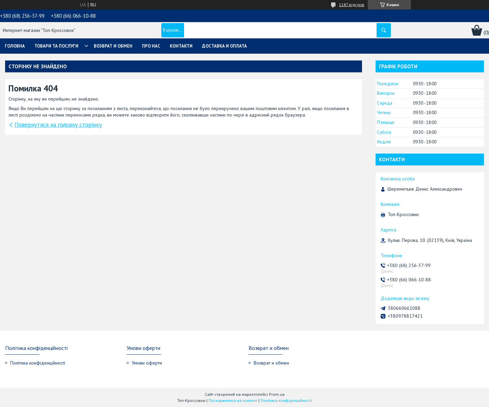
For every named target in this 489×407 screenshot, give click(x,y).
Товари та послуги (56, 46)
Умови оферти (147, 363)
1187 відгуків (351, 4)
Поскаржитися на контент (233, 400)
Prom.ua (277, 394)
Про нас (151, 46)
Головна (15, 46)
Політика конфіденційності (37, 363)
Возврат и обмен (113, 46)
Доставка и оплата (224, 46)
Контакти (181, 46)
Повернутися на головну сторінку (58, 124)
